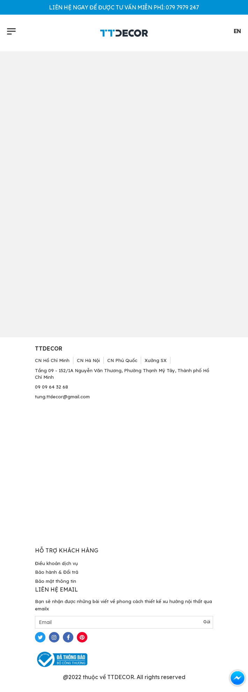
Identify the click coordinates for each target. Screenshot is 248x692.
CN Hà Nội (88, 360)
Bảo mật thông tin (55, 581)
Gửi (206, 621)
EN (237, 31)
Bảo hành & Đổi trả (56, 572)
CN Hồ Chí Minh (52, 360)
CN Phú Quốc (122, 360)
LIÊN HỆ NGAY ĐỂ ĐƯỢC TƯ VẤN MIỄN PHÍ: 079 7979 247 (124, 7)
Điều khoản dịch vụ (56, 563)
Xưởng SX (156, 360)
